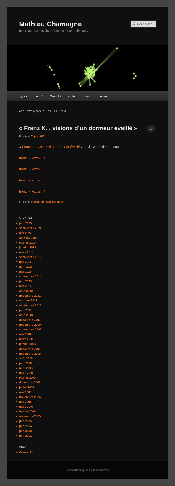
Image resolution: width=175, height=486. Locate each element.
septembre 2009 (30, 329)
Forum (86, 96)
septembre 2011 (30, 305)
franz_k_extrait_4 (32, 191)
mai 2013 (25, 286)
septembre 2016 (30, 257)
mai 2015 (25, 271)
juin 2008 (25, 363)
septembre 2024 (30, 228)
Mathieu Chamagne (50, 24)
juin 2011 (25, 310)
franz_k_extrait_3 (32, 180)
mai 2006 (25, 402)
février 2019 (27, 242)
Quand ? (55, 96)
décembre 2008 (30, 349)
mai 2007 (25, 392)
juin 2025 (25, 223)
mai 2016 (25, 262)
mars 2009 (26, 339)
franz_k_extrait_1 (32, 158)
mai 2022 (25, 233)
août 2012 (26, 291)
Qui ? (23, 96)
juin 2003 (25, 431)
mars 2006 (26, 406)
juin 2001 (25, 435)
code (71, 96)
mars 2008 (26, 373)
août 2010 (26, 315)
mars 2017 (26, 252)
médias (102, 96)
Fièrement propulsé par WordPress (87, 470)
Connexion (26, 452)
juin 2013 (25, 281)
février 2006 (27, 411)
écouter (39, 201)
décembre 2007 (30, 382)
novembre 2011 (30, 295)
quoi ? (39, 96)
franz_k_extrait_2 (32, 169)
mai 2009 (25, 334)
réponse (54, 201)
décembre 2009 (30, 320)
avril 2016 (26, 266)
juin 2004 (25, 426)
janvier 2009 (27, 344)
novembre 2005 (30, 416)
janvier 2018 (27, 247)
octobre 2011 (28, 300)
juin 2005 (25, 421)
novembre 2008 (30, 353)
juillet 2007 (26, 387)
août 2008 (26, 358)
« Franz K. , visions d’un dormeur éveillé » (78, 128)
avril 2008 (26, 368)
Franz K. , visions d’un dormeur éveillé (51, 147)
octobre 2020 (28, 238)
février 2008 (27, 377)
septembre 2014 (30, 276)
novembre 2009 (30, 324)
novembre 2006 (30, 397)
